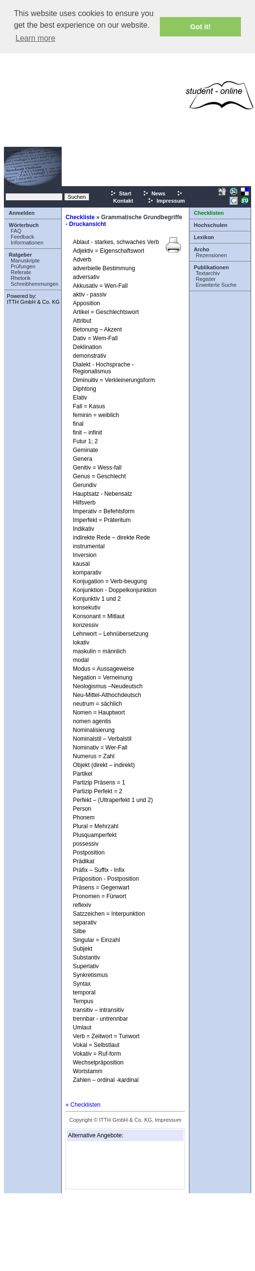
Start (120, 193)
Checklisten (209, 213)
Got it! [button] (200, 27)
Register (206, 279)
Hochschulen (210, 225)
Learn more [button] (35, 38)
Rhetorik (21, 278)
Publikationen (211, 267)
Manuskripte (25, 260)
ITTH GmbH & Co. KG (33, 302)
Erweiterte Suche (216, 285)
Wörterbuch (24, 225)
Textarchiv (208, 273)
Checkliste (80, 217)
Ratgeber (20, 255)
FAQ (16, 231)
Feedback (22, 237)
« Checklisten (83, 1104)
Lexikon (204, 237)
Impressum (166, 201)
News (154, 193)
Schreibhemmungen (34, 284)
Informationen (27, 242)
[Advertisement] (91, 95)
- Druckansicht (86, 224)
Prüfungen (23, 266)
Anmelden (21, 213)
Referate (21, 272)
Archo (201, 249)
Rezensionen (211, 255)
